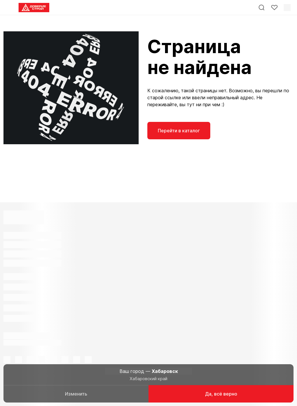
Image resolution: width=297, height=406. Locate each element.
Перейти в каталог (179, 130)
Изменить (76, 394)
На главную (230, 130)
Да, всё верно (221, 394)
